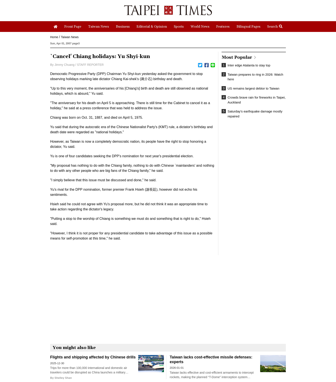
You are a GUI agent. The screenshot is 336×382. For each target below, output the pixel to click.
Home (54, 37)
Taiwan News (69, 37)
